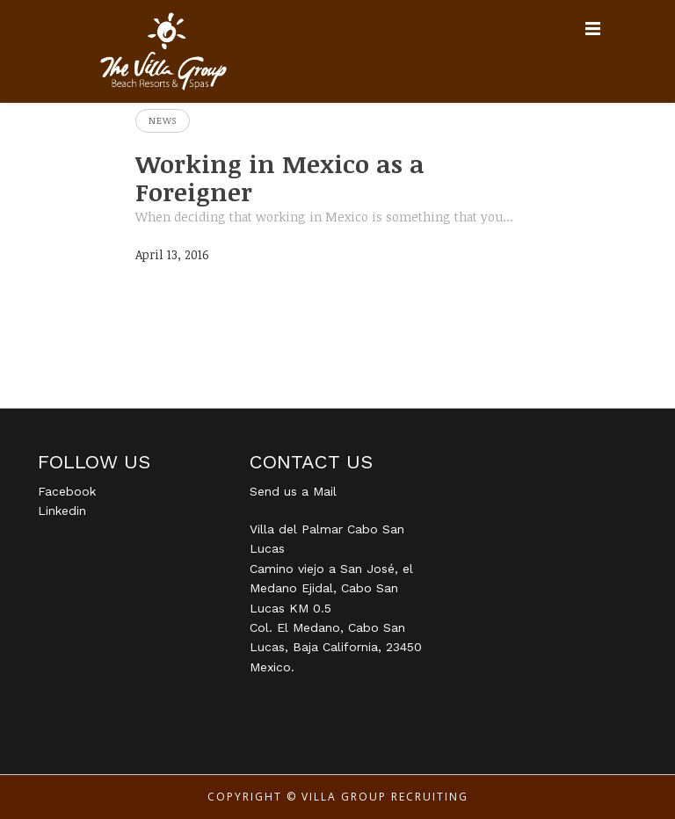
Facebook (67, 491)
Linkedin (62, 511)
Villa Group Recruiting (384, 796)
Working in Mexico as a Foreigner (280, 177)
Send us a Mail (293, 491)
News (163, 120)
